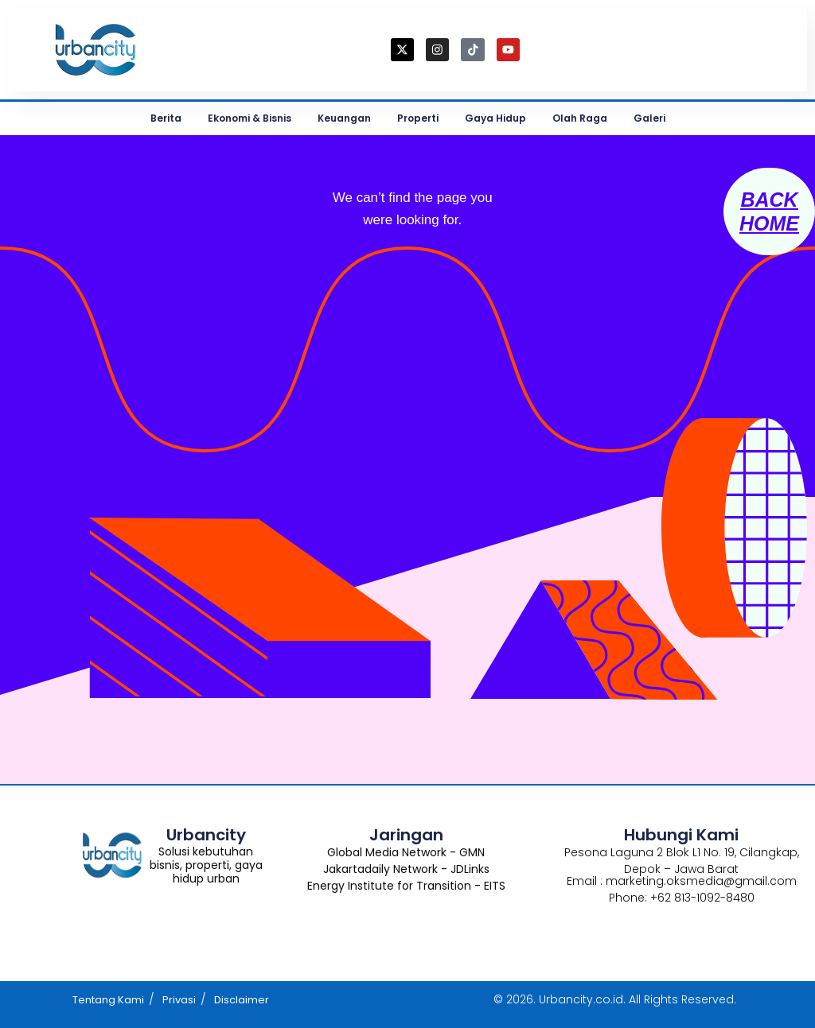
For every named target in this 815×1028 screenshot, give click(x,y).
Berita (165, 118)
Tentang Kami (108, 999)
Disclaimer (241, 999)
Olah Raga (579, 118)
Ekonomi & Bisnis (249, 118)
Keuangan (344, 118)
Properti (418, 118)
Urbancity (206, 835)
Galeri (649, 118)
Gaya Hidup (495, 118)
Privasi (179, 999)
